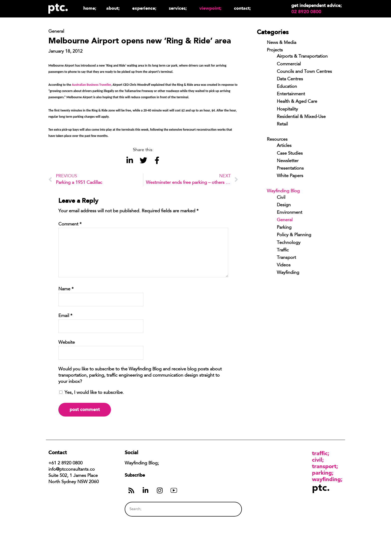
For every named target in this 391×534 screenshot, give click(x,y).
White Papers (290, 176)
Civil (281, 198)
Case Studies (290, 153)
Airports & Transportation (302, 56)
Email (65, 316)
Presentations (290, 168)
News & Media (281, 43)
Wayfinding (288, 273)
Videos (284, 265)
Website (66, 342)
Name (66, 289)
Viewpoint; (211, 8)
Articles (284, 146)
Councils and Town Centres (304, 72)
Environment (289, 213)
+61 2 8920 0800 (65, 463)
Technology (288, 243)
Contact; (242, 8)
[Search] (229, 509)
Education (287, 87)
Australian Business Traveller (91, 85)
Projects (275, 50)
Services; (179, 8)
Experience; (145, 8)
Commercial (289, 64)
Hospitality (287, 109)
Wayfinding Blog (283, 191)
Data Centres (290, 79)
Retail (282, 124)
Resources (277, 139)
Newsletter (287, 161)
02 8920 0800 (306, 11)
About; (114, 8)
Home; (89, 8)
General (285, 220)
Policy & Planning (294, 235)
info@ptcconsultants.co (71, 469)
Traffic (283, 250)
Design (284, 205)
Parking (284, 227)
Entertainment (291, 94)
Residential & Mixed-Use (301, 117)
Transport (286, 258)
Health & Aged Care (297, 102)
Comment (70, 224)
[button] (129, 160)
